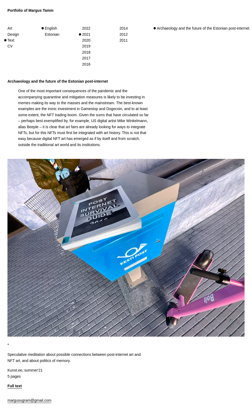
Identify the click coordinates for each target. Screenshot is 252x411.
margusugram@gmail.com (29, 400)
